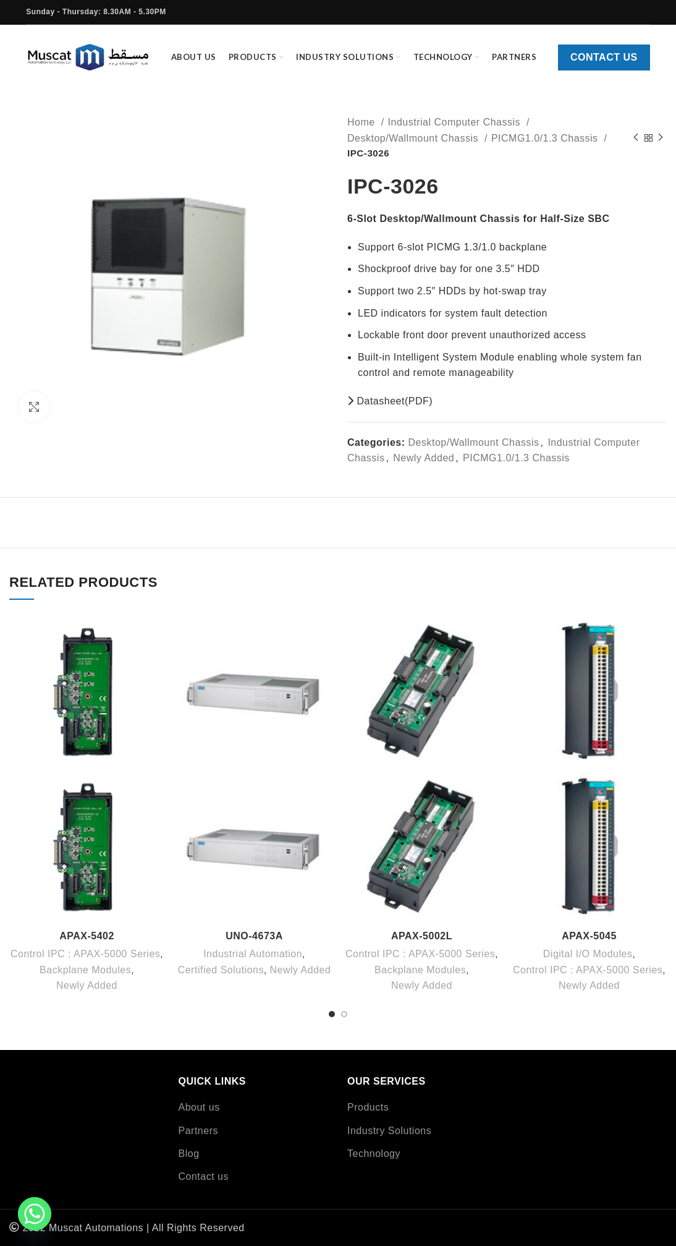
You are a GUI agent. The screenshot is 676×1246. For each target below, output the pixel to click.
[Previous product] (636, 138)
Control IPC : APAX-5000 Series (85, 954)
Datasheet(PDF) (390, 401)
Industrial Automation (252, 954)
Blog (189, 1153)
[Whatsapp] (34, 1214)
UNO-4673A (254, 936)
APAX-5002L (421, 936)
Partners (198, 1130)
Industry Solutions (389, 1130)
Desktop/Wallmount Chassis (414, 138)
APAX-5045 (589, 936)
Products (368, 1107)
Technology (373, 1153)
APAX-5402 (86, 936)
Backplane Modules (85, 970)
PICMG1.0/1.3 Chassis (546, 138)
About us (199, 1107)
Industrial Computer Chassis (455, 122)
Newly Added (423, 458)
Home (362, 122)
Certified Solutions (221, 970)
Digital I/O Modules (588, 954)
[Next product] (660, 138)
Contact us (604, 57)
